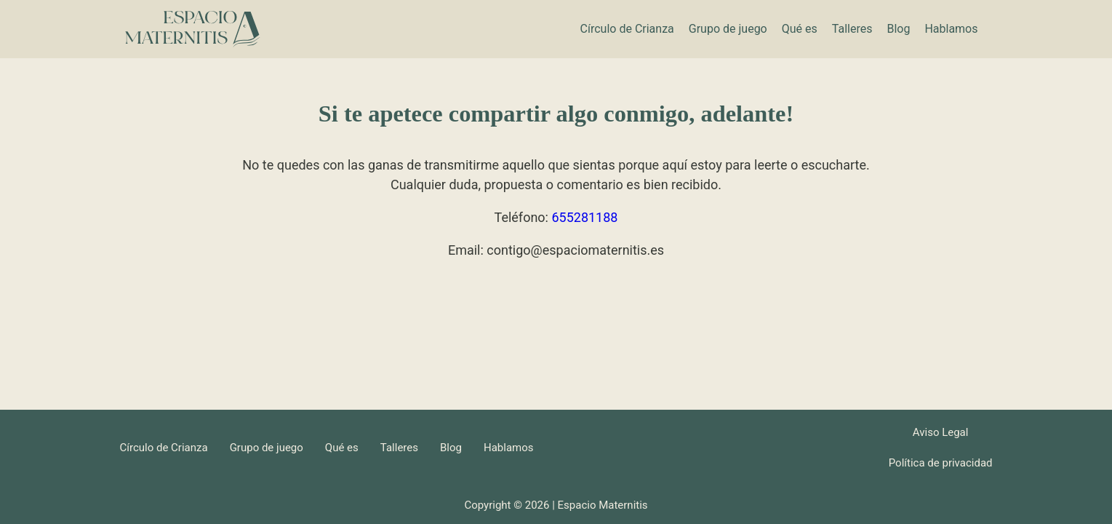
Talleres (852, 29)
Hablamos (950, 29)
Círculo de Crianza (627, 29)
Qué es (799, 29)
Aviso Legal (941, 432)
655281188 (584, 217)
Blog (898, 29)
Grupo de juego (728, 29)
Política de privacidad (941, 462)
